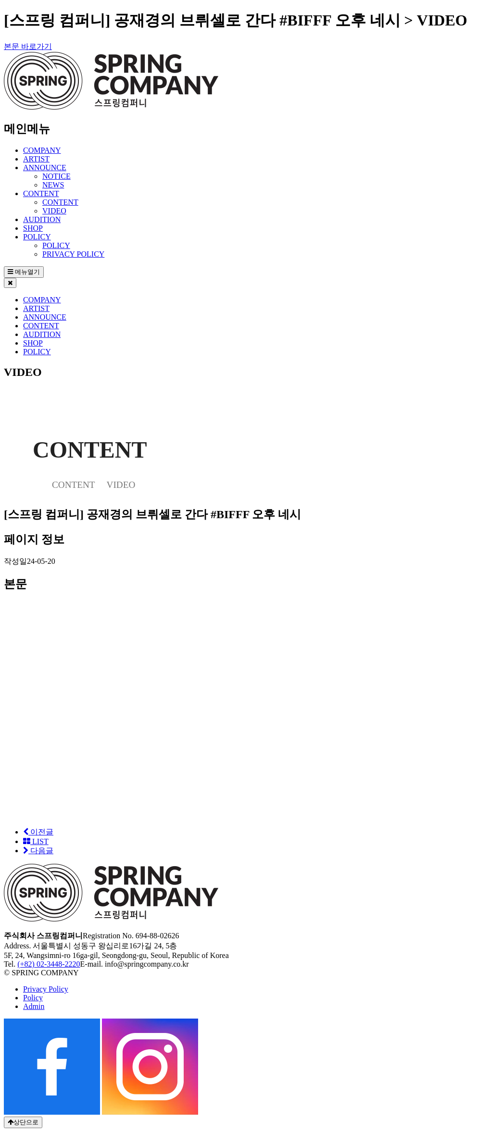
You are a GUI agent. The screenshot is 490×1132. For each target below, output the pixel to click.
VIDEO (54, 211)
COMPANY (42, 150)
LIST (36, 841)
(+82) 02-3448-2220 (48, 964)
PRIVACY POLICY (73, 254)
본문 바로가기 (28, 46)
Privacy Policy (45, 989)
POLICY (37, 237)
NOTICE (56, 176)
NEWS (53, 185)
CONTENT (41, 193)
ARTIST (36, 159)
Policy (33, 998)
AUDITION (42, 219)
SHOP (33, 228)
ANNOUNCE (44, 167)
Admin (33, 1006)
